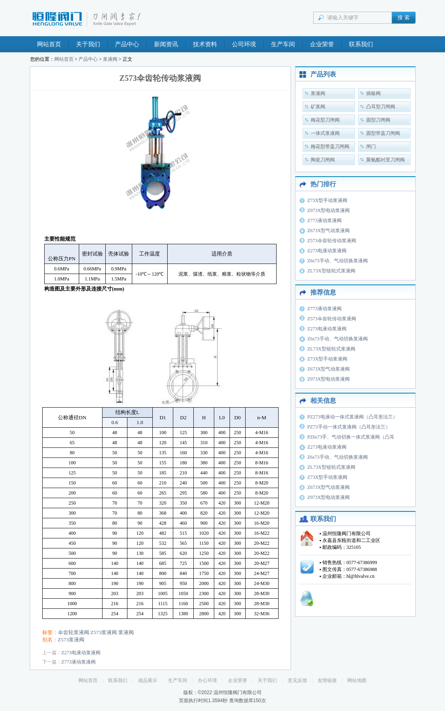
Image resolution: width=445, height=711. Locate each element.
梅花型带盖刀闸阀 (330, 146)
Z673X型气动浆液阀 (329, 230)
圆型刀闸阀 (378, 120)
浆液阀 (110, 59)
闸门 (371, 146)
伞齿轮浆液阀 (73, 632)
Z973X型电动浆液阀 (329, 210)
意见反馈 (297, 680)
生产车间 (283, 44)
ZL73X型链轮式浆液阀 (331, 271)
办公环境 (207, 680)
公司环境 (244, 44)
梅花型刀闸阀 (325, 120)
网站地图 (357, 680)
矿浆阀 (318, 106)
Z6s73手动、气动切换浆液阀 (338, 261)
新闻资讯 (166, 44)
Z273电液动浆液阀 (81, 652)
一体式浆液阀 (325, 133)
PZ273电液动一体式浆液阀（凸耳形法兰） (353, 417)
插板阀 (373, 93)
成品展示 (147, 680)
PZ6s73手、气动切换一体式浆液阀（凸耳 (351, 437)
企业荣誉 (322, 44)
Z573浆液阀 (103, 632)
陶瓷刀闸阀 (323, 160)
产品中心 (127, 44)
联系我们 (361, 44)
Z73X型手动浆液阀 (328, 200)
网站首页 (49, 44)
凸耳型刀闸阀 (380, 106)
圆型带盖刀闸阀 (383, 133)
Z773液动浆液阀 (79, 662)
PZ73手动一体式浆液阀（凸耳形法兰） (349, 427)
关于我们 (88, 44)
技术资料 (205, 44)
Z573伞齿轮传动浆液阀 (332, 240)
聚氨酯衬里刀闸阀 (385, 160)
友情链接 (327, 680)
